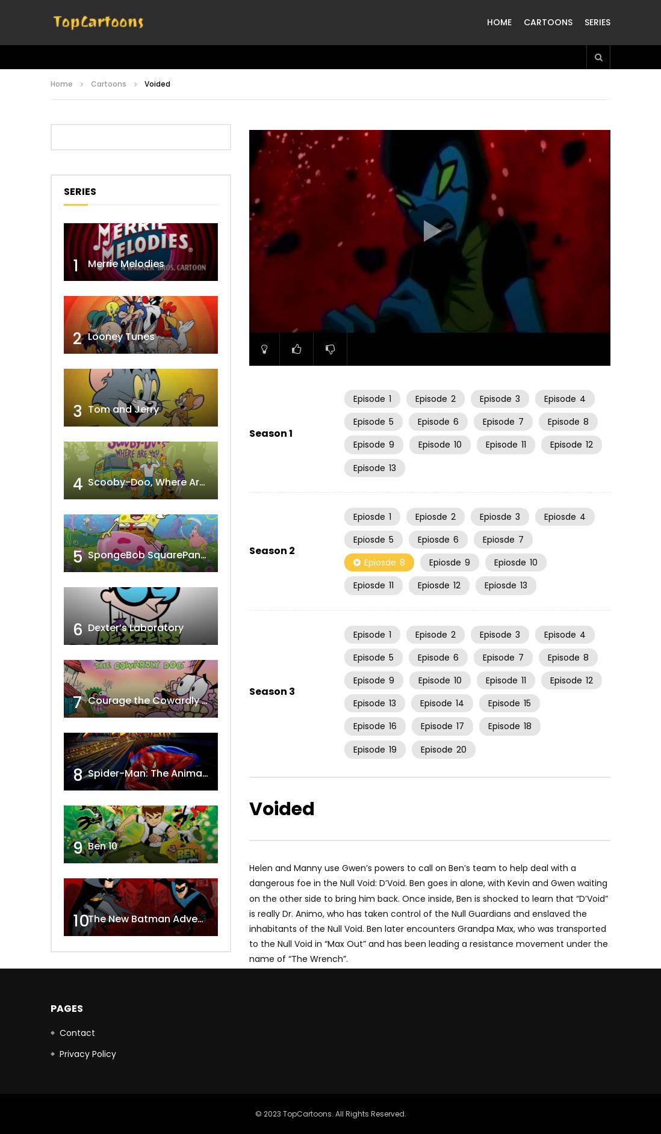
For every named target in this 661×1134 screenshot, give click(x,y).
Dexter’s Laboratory (136, 628)
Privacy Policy (88, 1054)
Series (597, 22)
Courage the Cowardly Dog (155, 700)
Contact (77, 1033)
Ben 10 (102, 846)
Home (499, 22)
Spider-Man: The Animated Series (169, 773)
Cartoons (548, 22)
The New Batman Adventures (158, 919)
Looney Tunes (121, 337)
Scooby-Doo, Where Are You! (158, 482)
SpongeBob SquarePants (149, 555)
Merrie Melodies (126, 264)
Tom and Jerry (123, 409)
